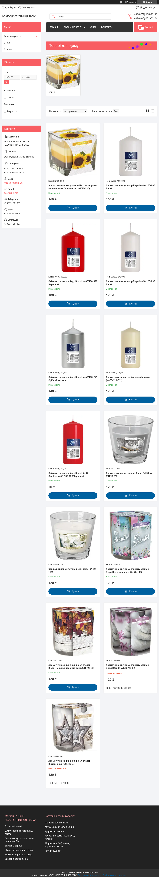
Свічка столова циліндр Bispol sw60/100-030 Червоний (72, 283)
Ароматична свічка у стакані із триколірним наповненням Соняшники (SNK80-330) (72, 187)
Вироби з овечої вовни (16, 859)
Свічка (52, 92)
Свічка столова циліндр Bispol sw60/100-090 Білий (130, 187)
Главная (53, 26)
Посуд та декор (53, 851)
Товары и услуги (72, 26)
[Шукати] (53, 16)
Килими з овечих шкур (56, 822)
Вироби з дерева (13, 845)
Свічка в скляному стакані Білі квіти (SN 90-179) (72, 570)
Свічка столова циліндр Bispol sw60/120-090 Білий (130, 283)
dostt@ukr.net (11, 193)
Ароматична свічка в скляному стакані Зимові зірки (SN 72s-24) (69, 762)
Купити (75, 207)
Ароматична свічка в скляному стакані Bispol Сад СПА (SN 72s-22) (127, 666)
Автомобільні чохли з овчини (60, 827)
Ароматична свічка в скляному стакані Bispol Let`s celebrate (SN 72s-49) (127, 570)
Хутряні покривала (54, 831)
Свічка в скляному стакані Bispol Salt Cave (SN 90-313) (129, 475)
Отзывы (8, 49)
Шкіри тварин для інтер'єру (19, 850)
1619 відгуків (130, 2)
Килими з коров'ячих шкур (18, 854)
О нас (93, 26)
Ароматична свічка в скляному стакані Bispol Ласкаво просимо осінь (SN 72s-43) (71, 666)
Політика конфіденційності (115, 875)
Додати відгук (147, 7)
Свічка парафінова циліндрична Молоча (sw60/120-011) (128, 379)
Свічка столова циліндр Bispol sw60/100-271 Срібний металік (72, 379)
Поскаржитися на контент (89, 875)
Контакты (107, 26)
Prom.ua (94, 872)
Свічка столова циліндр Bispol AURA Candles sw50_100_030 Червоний (68, 475)
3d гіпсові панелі (13, 826)
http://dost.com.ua (13, 183)
